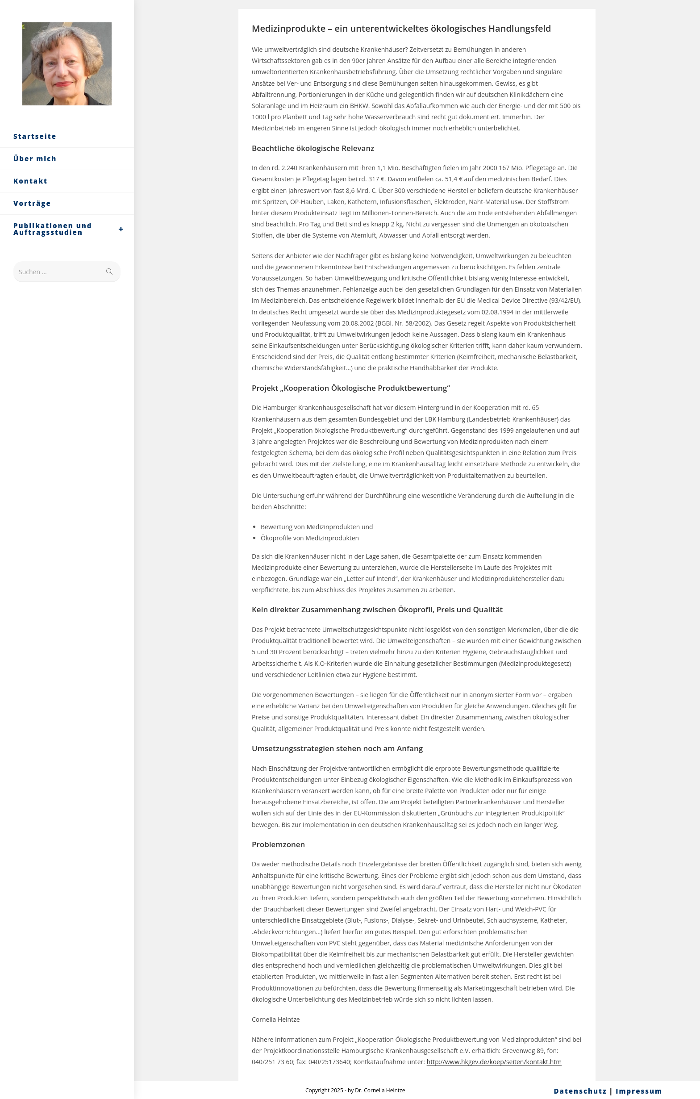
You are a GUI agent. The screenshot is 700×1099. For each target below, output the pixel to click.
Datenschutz (580, 1090)
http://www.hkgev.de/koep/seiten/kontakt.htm (494, 1061)
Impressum (639, 1090)
